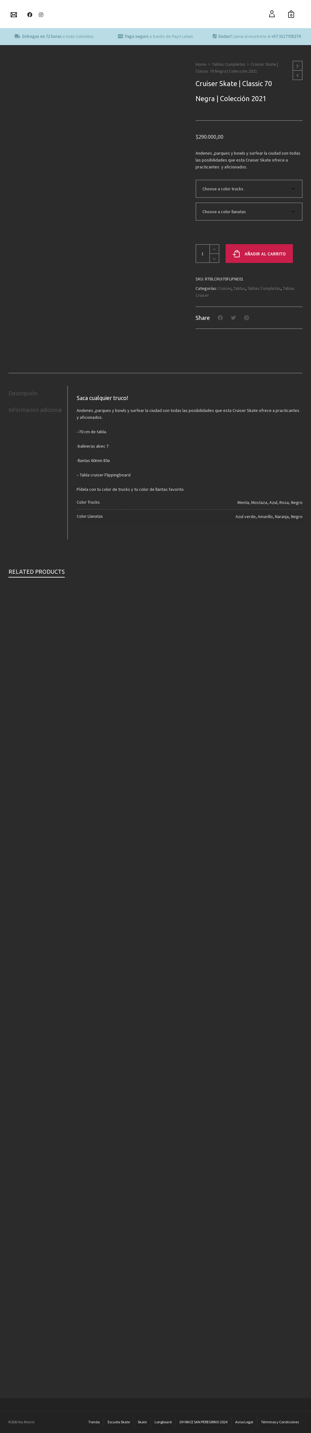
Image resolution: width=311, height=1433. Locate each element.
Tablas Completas (228, 64)
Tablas (239, 288)
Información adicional (35, 410)
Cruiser (224, 288)
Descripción (23, 393)
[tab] (37, 393)
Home (201, 64)
